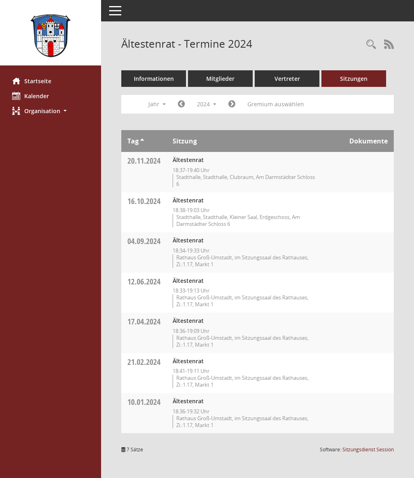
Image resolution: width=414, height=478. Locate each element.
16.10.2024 (144, 201)
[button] (50, 110)
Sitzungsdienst (368, 449)
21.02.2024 (144, 361)
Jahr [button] (157, 104)
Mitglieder (220, 78)
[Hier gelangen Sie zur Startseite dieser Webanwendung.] (50, 35)
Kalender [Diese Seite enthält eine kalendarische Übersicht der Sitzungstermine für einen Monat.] (30, 96)
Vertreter (287, 78)
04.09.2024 (144, 241)
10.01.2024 (144, 401)
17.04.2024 (144, 321)
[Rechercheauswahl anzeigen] (371, 44)
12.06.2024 (144, 281)
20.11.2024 (144, 160)
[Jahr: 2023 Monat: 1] (181, 104)
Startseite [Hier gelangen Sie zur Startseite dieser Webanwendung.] (31, 81)
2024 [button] (206, 104)
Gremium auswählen (275, 104)
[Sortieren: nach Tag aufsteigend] (142, 141)
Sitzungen (354, 78)
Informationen (154, 78)
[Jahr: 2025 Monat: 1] (231, 104)
